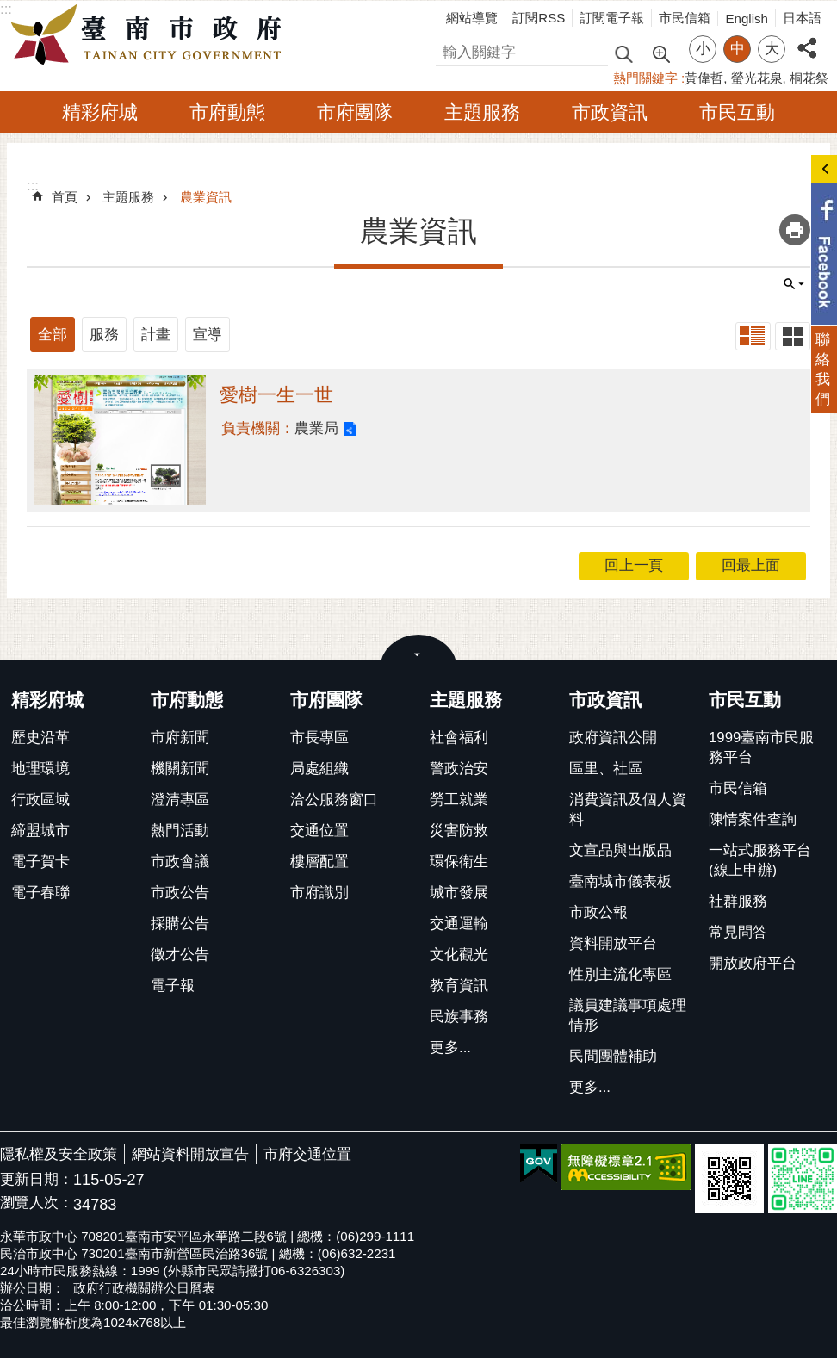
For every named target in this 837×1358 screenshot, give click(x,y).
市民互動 (737, 112)
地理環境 (40, 768)
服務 (104, 334)
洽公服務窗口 (334, 799)
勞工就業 (459, 799)
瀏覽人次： (36, 1203)
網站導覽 (472, 17)
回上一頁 (633, 565)
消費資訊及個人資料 (627, 809)
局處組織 (319, 768)
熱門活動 (180, 830)
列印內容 (794, 229)
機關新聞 (180, 768)
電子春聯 (40, 892)
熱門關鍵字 (645, 77)
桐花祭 (809, 78)
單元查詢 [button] (794, 284)
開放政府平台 (753, 963)
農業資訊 (206, 196)
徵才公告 (180, 954)
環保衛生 (459, 861)
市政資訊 (610, 112)
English (746, 18)
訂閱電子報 (612, 17)
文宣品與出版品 (620, 850)
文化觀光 (459, 954)
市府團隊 (355, 112)
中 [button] (737, 48)
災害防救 (459, 830)
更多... (450, 1047)
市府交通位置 (307, 1154)
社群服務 (738, 901)
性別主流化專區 (620, 974)
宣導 (207, 334)
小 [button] (703, 48)
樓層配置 (319, 861)
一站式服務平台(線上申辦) (760, 860)
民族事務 (459, 1016)
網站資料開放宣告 (190, 1154)
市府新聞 (180, 737)
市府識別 (319, 892)
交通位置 (319, 830)
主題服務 (482, 112)
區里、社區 (605, 768)
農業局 (316, 428)
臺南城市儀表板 (620, 881)
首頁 (65, 196)
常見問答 (738, 932)
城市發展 (459, 892)
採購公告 (180, 923)
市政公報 (598, 912)
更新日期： (36, 1179)
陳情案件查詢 (753, 819)
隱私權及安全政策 (58, 1154)
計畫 (155, 334)
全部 (52, 334)
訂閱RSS (538, 17)
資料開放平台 (613, 943)
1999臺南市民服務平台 (761, 747)
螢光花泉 (757, 78)
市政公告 (180, 892)
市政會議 (180, 861)
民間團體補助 (613, 1056)
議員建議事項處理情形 (627, 1015)
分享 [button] (807, 38)
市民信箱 (684, 17)
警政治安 (459, 768)
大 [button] (772, 48)
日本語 (802, 17)
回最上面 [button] (751, 565)
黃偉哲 (704, 78)
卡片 (792, 336)
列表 (753, 336)
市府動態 (227, 112)
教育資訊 (459, 985)
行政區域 (40, 799)
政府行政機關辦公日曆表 (144, 1287)
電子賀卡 (40, 861)
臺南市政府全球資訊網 (150, 35)
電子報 (173, 985)
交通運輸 (459, 923)
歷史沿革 (40, 737)
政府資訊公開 (613, 737)
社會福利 (459, 737)
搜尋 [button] (623, 53)
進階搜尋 (660, 52)
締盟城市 (40, 830)
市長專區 (319, 737)
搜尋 (450, 49)
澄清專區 (180, 799)
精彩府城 (100, 112)
